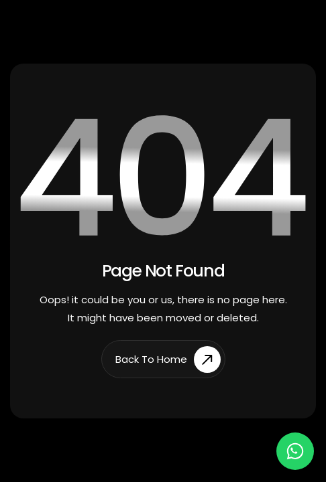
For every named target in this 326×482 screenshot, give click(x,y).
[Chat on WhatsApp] (295, 451)
